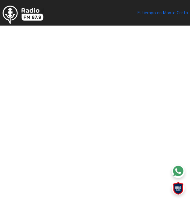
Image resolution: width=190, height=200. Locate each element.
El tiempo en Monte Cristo (162, 13)
